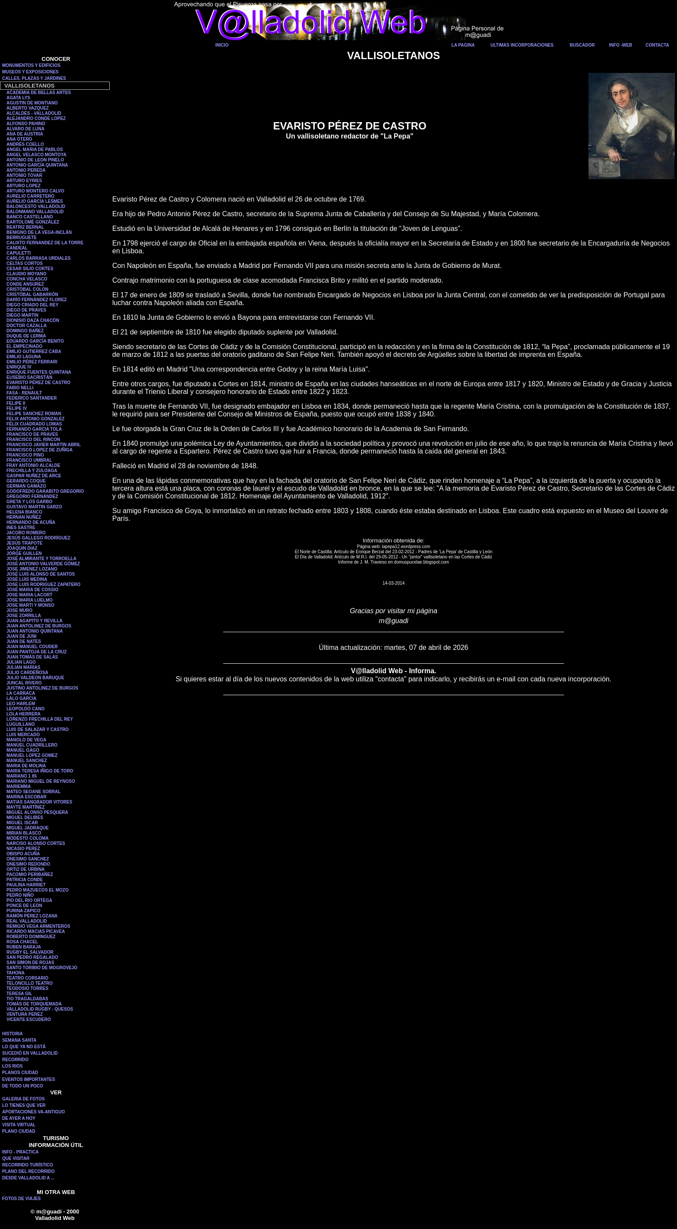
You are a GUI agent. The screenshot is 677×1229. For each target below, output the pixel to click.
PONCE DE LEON (24, 905)
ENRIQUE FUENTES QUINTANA (38, 372)
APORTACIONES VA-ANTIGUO (33, 1111)
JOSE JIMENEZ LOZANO (31, 569)
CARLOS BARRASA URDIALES (38, 258)
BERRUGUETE (21, 237)
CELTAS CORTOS (24, 263)
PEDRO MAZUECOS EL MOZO (37, 890)
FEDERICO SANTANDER (31, 398)
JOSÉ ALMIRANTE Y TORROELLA (41, 558)
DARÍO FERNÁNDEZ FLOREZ (36, 299)
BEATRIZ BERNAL (25, 227)
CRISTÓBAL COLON (27, 289)
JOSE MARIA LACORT (29, 594)
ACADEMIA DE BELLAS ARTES (38, 92)
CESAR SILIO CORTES (29, 268)
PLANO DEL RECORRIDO (28, 1171)
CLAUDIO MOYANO (26, 273)
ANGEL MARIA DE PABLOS (34, 149)
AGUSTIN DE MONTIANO (32, 103)
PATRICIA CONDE (24, 879)
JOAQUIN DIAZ (22, 548)
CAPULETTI (18, 253)
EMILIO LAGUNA (23, 356)
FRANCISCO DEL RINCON (33, 439)
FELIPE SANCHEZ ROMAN (33, 413)
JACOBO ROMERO (26, 532)
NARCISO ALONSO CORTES (35, 843)
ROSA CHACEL (22, 941)
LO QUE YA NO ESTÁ (24, 1046)
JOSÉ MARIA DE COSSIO (32, 589)
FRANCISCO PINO (25, 455)
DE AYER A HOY (18, 1118)
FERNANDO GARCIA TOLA (34, 429)
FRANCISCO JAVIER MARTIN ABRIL (43, 444)
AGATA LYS (18, 97)
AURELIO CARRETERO (30, 196)
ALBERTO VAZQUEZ (27, 108)
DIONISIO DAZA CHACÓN (32, 320)
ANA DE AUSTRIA (24, 134)
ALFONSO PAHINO (25, 123)
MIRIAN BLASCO (23, 833)
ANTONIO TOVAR (24, 175)
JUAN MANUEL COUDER (32, 646)
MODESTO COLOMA (27, 838)
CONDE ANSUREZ (25, 284)
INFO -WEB (620, 45)
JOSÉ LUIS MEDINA (26, 579)
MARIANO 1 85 (21, 776)
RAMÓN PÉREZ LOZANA (31, 916)
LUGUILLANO (20, 724)
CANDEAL (17, 248)
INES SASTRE (20, 527)
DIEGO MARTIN (22, 315)
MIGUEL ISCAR (22, 822)
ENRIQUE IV (19, 367)
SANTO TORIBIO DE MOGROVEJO (41, 967)
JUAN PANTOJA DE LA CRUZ (36, 651)
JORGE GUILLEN (24, 553)
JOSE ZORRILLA (23, 615)
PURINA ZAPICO (23, 910)
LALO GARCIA (21, 698)
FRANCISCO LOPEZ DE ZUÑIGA (39, 449)
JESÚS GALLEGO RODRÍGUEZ (38, 538)
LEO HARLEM (20, 703)
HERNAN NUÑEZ (23, 517)
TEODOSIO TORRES (27, 988)
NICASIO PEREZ (23, 848)
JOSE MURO (19, 610)
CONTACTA (657, 45)
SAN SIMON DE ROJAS (30, 962)
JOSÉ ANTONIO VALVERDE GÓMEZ (43, 563)
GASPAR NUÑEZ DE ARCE (33, 475)
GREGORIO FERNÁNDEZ (32, 496)
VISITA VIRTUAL (18, 1124)
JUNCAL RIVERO (24, 683)
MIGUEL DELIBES (24, 817)
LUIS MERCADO (23, 734)
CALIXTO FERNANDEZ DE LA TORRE (44, 242)
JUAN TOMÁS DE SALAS (32, 657)
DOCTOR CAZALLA (26, 325)
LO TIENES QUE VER (24, 1105)
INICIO (222, 45)
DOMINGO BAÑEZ (25, 330)
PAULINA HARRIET (26, 884)
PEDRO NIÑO (20, 895)
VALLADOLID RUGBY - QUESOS (39, 1009)
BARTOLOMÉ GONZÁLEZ (32, 222)
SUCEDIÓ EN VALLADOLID (30, 1053)
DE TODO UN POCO (22, 1086)
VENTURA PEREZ (24, 1014)
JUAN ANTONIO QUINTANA (34, 631)
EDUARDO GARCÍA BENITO (35, 341)
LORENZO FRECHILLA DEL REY (39, 719)
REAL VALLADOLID (26, 921)
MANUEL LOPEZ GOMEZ (31, 755)
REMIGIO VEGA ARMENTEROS (38, 926)
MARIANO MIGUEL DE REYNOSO (40, 781)
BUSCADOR (582, 45)
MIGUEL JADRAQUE (27, 828)
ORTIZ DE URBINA (25, 869)
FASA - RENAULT (24, 393)
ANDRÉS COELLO (25, 144)
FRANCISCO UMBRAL (29, 460)
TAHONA (15, 973)
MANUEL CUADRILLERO (31, 745)
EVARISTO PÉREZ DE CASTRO (38, 382)
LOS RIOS (12, 1066)
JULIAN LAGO (21, 662)
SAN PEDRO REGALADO (32, 957)
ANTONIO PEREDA (25, 170)
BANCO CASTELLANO (29, 216)
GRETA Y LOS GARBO (29, 501)
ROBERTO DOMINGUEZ (31, 936)
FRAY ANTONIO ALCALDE (33, 465)
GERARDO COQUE (26, 481)
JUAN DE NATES (23, 641)
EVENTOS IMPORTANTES (28, 1079)
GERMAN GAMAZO (26, 486)
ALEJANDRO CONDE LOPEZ (36, 118)
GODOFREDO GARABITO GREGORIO (45, 491)
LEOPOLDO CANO (25, 708)
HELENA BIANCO (24, 512)
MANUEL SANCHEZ (26, 760)
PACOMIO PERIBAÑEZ (29, 874)
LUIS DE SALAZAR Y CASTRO (37, 729)
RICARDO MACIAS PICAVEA (35, 931)
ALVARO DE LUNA (25, 128)
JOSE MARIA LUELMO (29, 600)
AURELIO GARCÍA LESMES (34, 201)
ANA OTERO (19, 139)
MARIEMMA (18, 786)
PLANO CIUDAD (18, 1131)
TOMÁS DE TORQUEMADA (34, 1004)
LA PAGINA (463, 45)
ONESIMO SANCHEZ (27, 859)
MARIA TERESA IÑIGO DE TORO (39, 771)
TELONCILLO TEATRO (29, 983)
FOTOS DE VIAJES (21, 1198)
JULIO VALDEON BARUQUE (35, 677)
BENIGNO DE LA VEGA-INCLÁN (39, 232)
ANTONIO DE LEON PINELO (35, 160)
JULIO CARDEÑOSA (27, 672)
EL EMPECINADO (24, 346)
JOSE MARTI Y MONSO (30, 605)
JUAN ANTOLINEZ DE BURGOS (38, 626)
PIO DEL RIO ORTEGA (29, 900)
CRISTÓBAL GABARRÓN (32, 294)
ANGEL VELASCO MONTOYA (36, 154)
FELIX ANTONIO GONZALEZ (35, 418)
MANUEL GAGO (22, 750)
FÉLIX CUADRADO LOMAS (34, 424)
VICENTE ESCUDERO (28, 1019)
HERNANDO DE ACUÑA (30, 522)
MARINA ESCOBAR (26, 796)
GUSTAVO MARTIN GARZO (34, 506)
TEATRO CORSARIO (27, 978)
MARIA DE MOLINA (26, 765)
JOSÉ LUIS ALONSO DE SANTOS (40, 574)
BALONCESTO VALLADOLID (35, 206)
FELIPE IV (16, 408)
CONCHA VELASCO (26, 279)
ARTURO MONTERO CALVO (35, 191)
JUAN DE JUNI (21, 636)
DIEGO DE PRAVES (26, 310)
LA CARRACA (20, 693)
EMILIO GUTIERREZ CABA (33, 351)
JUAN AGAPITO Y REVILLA (34, 620)
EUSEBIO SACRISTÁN (29, 377)
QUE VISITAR (15, 1158)
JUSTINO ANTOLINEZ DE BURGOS (42, 688)
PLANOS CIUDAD (20, 1072)
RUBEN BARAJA (23, 947)
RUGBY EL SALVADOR (30, 952)
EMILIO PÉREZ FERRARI (31, 361)
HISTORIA (12, 1033)
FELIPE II (15, 403)
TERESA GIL (19, 993)
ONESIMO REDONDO (28, 864)
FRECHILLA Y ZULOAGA (31, 470)
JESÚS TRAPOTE (24, 543)
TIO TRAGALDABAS (27, 998)
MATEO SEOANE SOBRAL (33, 791)
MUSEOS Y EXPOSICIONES (30, 71)
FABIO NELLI (19, 387)
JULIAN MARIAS (23, 667)
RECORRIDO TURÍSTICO (27, 1165)
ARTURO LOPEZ (23, 185)
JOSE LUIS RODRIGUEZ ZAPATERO (43, 584)
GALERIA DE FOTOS (23, 1099)
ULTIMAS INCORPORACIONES (522, 45)
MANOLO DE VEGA (26, 739)
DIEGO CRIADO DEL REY (32, 305)
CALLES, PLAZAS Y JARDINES (34, 78)
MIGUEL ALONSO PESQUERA (37, 812)
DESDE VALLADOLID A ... (28, 1177)
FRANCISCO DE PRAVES (32, 434)
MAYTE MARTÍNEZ (25, 807)
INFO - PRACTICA (20, 1152)
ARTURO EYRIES (24, 180)
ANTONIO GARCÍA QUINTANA (37, 165)
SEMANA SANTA (19, 1040)
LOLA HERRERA (23, 714)
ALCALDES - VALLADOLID (33, 113)
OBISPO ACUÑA (23, 853)
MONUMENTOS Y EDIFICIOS (31, 65)
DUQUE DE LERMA (26, 336)
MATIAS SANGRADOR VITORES (39, 802)
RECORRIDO (15, 1059)
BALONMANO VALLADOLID (35, 211)
